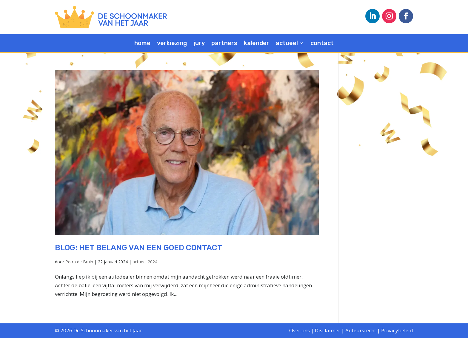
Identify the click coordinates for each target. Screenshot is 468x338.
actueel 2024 (145, 262)
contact (322, 44)
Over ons (299, 330)
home (142, 44)
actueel (287, 44)
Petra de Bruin (79, 262)
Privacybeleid (397, 330)
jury (199, 44)
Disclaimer (327, 330)
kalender (256, 44)
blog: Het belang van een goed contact (138, 247)
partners (224, 44)
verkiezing (172, 44)
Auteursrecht (360, 330)
